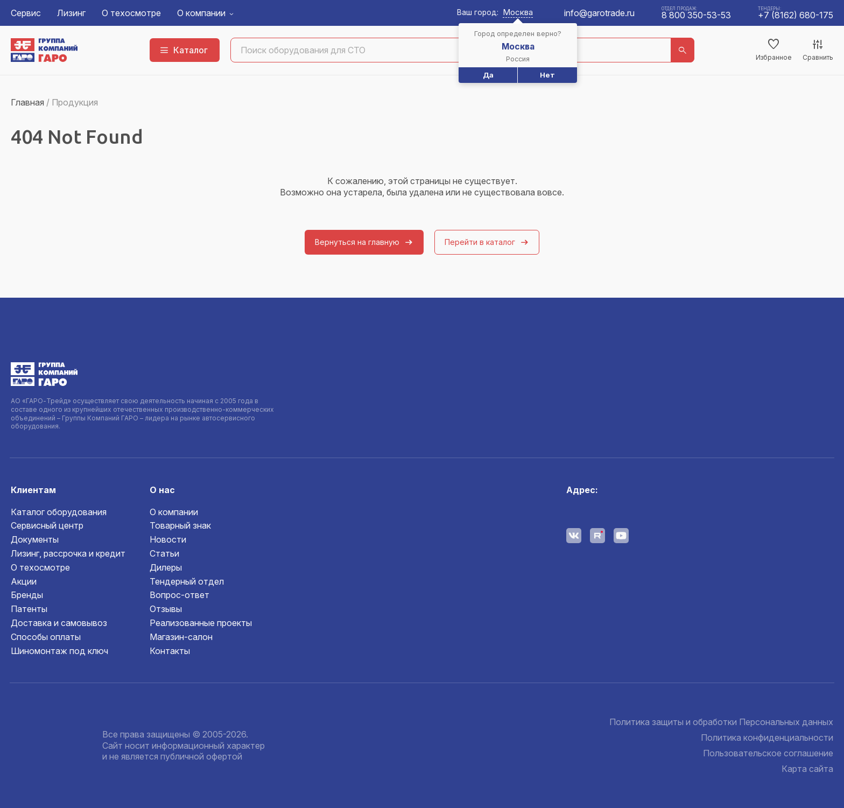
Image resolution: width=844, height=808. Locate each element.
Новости (168, 539)
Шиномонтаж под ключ (59, 650)
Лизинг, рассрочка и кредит (68, 553)
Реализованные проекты (201, 622)
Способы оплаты (46, 636)
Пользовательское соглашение (768, 753)
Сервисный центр (47, 525)
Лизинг (71, 13)
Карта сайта (807, 768)
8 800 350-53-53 (696, 15)
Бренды (27, 594)
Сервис (26, 13)
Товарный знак (180, 525)
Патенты (29, 608)
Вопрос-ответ (179, 594)
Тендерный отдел (187, 581)
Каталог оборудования (59, 512)
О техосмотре (131, 13)
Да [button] (488, 75)
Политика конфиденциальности (767, 737)
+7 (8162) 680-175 (795, 15)
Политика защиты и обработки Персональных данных (721, 721)
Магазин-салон (181, 636)
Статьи (164, 553)
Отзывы (166, 608)
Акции (24, 581)
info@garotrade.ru (599, 13)
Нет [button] (547, 75)
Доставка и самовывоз (59, 622)
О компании (201, 13)
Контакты (170, 650)
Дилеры (166, 567)
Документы (35, 539)
